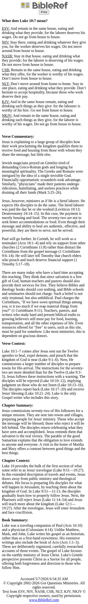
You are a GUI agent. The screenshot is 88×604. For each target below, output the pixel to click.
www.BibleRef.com (44, 600)
